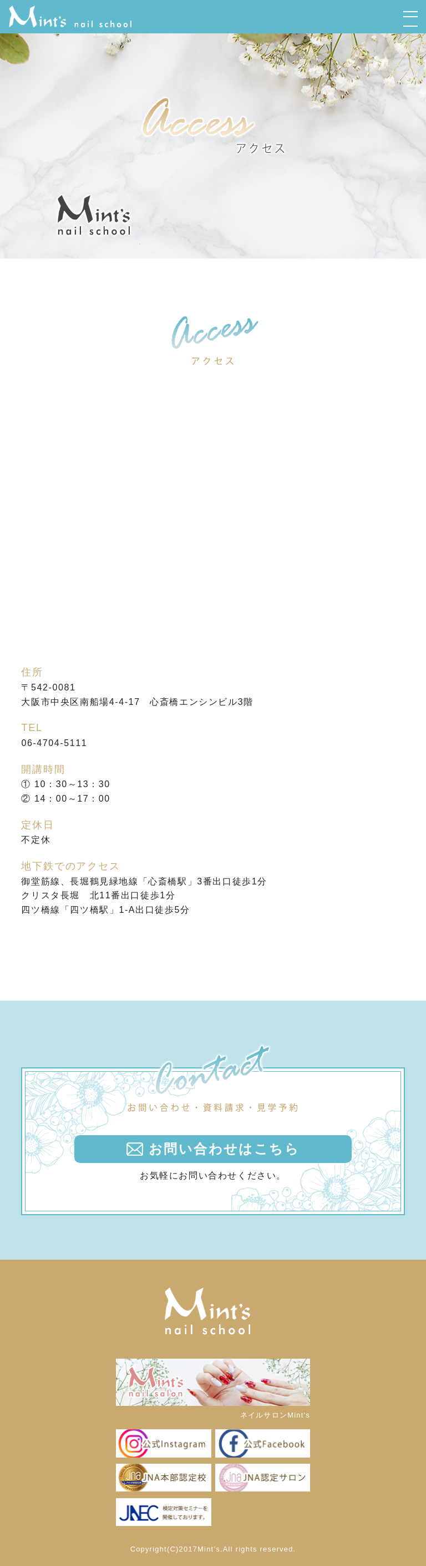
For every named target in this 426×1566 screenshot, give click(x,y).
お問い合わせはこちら (224, 1148)
